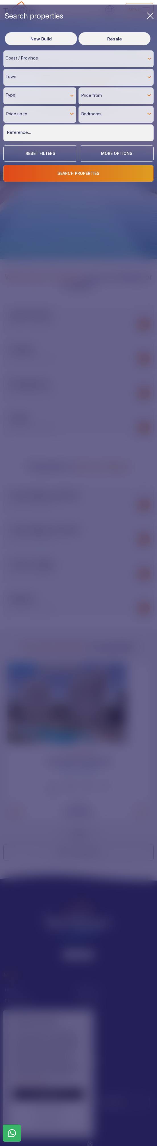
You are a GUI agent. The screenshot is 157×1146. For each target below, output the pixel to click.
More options (117, 153)
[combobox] (78, 58)
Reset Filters (40, 153)
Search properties (79, 15)
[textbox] (80, 58)
